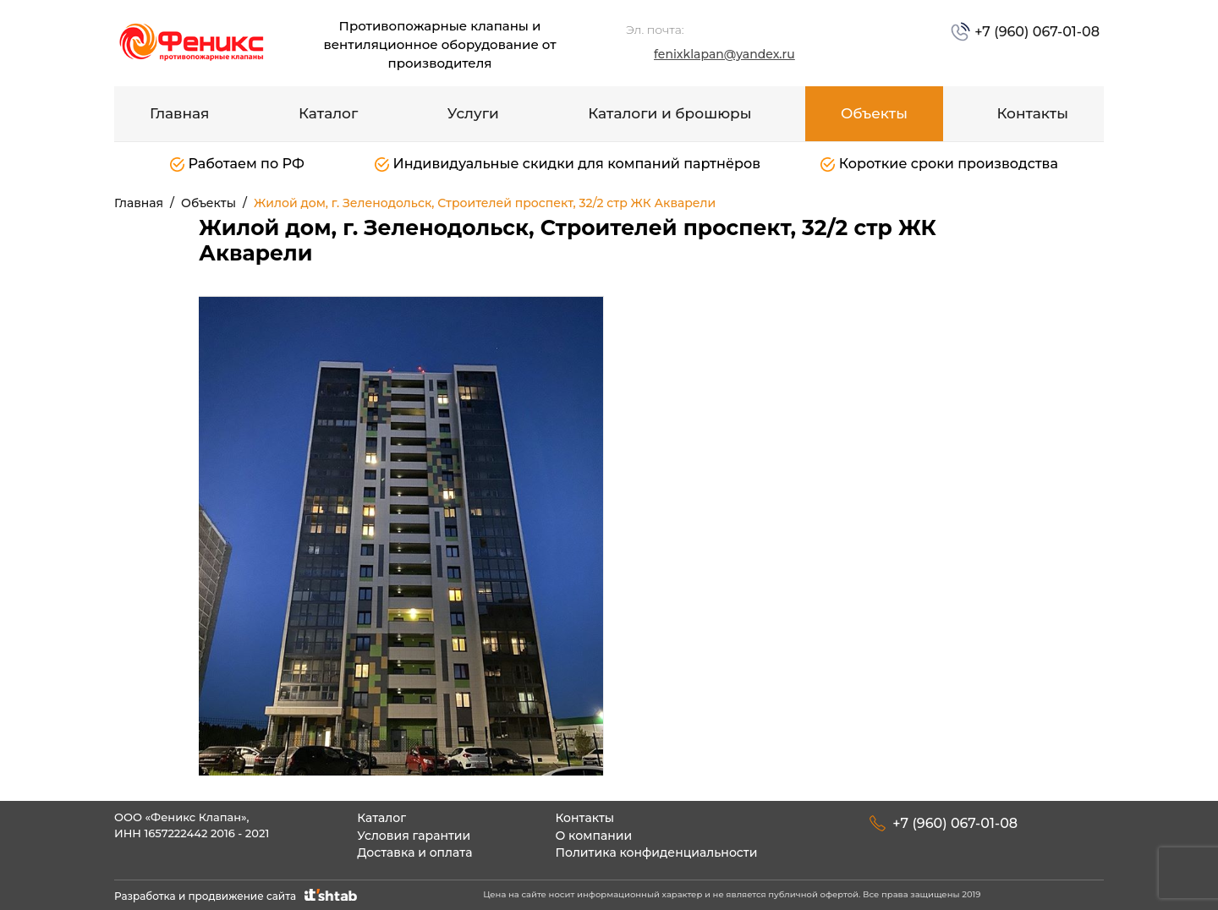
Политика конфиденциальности (656, 852)
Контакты (1032, 113)
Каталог (328, 113)
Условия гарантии (413, 835)
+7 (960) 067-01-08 (1035, 32)
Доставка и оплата (414, 852)
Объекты (874, 113)
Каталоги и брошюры (669, 113)
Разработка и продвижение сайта (237, 896)
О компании (593, 835)
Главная (180, 113)
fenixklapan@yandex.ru (724, 54)
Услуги (473, 113)
